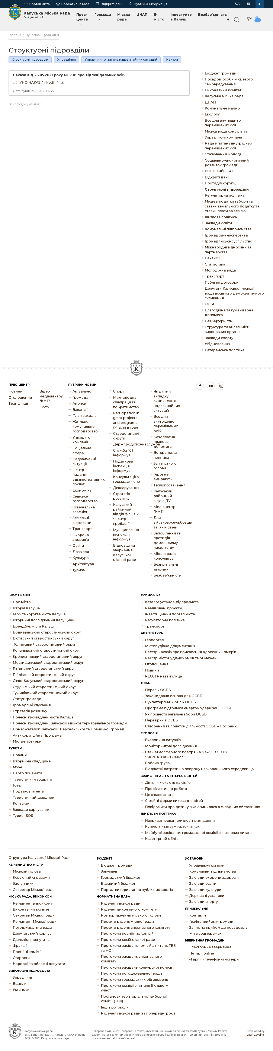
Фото (44, 407)
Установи (21, 990)
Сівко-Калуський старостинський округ (48, 681)
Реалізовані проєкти (163, 608)
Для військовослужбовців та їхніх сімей (167, 522)
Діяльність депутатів (31, 940)
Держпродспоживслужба (127, 444)
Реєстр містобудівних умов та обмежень (182, 658)
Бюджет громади (221, 73)
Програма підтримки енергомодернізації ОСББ (188, 708)
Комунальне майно (222, 108)
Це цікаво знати (159, 795)
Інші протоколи (115, 1007)
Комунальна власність (84, 509)
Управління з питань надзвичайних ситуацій (121, 59)
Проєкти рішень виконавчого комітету (135, 927)
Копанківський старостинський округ (46, 650)
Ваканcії (212, 258)
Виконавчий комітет (223, 90)
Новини (16, 391)
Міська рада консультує (226, 131)
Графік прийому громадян (213, 922)
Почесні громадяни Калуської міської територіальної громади (70, 723)
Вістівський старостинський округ (43, 638)
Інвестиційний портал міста (170, 614)
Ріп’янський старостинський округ (44, 669)
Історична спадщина (32, 761)
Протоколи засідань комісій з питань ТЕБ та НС (138, 948)
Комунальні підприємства (228, 229)
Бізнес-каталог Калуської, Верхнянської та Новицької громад (68, 729)
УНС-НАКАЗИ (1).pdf (36, 82)
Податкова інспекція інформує (123, 466)
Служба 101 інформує (123, 452)
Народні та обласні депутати (39, 964)
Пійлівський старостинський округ (44, 675)
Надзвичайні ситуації (84, 461)
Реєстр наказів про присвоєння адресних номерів (190, 652)
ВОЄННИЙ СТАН (219, 171)
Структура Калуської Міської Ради (40, 858)
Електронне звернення (210, 947)
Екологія (212, 114)
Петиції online (201, 953)
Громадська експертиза (226, 235)
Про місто (22, 602)
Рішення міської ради (121, 903)
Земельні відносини (82, 520)
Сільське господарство (85, 498)
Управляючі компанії (223, 137)
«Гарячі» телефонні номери (214, 959)
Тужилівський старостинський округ (45, 693)
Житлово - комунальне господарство (85, 426)
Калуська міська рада (224, 96)
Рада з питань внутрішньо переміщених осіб (228, 145)
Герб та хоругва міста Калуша (39, 614)
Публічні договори (222, 282)
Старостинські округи (126, 436)
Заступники (23, 884)
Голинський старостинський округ (44, 644)
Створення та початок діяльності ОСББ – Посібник (191, 726)
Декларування (126, 488)
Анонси (79, 403)
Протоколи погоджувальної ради (131, 973)
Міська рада (123, 19)
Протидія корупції (221, 183)
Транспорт (214, 276)
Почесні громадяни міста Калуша (43, 717)
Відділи (20, 984)
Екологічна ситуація (163, 740)
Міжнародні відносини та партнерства (228, 249)
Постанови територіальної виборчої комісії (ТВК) (134, 998)
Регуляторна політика (224, 195)
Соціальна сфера (82, 450)
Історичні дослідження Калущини (44, 620)
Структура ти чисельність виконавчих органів (227, 329)
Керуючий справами (31, 878)
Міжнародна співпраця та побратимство (126, 402)
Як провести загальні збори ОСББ (176, 714)
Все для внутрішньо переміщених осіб (223, 122)
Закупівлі (109, 871)
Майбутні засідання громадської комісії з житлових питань (199, 833)
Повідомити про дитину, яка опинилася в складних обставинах (202, 807)
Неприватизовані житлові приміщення (180, 821)
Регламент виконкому (33, 903)
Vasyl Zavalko (255, 1034)
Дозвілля (81, 552)
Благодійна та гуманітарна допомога (229, 312)
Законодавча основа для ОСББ (173, 696)
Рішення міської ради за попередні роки (138, 1013)
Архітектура (83, 564)
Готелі (18, 785)
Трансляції (18, 403)
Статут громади (27, 699)
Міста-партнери (27, 741)
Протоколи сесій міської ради (128, 940)
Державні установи (206, 896)
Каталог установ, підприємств (172, 602)
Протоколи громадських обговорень (134, 980)
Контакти (21, 803)
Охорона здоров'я (81, 537)
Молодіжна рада (220, 270)
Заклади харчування (31, 810)
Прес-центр (82, 19)
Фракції (20, 946)
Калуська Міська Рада (46, 15)
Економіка (82, 490)
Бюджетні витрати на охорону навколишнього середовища (199, 769)
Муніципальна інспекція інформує (126, 535)
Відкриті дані (111, 4)
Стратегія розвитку (121, 496)
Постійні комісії (27, 952)
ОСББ (210, 304)
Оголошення (20, 398)
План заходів (84, 416)
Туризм (79, 570)
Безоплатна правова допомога (164, 442)
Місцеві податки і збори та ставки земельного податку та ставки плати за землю (232, 206)
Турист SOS (23, 816)
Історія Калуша (26, 608)
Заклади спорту (219, 338)
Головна (15, 35)
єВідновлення (217, 344)
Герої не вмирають (163, 476)
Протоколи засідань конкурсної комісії (136, 967)
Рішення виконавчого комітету (129, 909)
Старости (21, 958)
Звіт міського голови (165, 465)
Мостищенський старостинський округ (48, 663)
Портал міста (39, 4)
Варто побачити (27, 773)
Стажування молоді (223, 154)
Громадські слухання (32, 705)
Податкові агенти (28, 791)
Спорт (118, 391)
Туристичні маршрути (32, 779)
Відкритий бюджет (118, 884)
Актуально (82, 391)
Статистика (215, 264)
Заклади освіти (218, 223)
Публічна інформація (150, 4)
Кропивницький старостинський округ (48, 657)
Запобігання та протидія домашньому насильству (167, 540)
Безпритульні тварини (166, 566)
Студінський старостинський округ (44, 687)
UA (237, 4)
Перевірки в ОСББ (161, 720)
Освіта (78, 546)
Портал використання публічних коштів (137, 890)
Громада (102, 17)
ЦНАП (141, 15)
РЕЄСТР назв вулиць (163, 676)
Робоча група (157, 763)
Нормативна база (75, 4)
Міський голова (27, 871)
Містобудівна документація (170, 646)
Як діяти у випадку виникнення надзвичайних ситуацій (167, 401)
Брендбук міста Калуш (33, 626)
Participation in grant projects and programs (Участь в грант (126, 420)
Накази (172, 59)
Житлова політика (221, 217)
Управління (66, 59)
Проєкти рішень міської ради (127, 922)
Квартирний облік (161, 839)
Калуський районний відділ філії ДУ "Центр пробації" (126, 514)
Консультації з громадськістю (126, 479)
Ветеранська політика (224, 350)
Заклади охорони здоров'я (214, 878)
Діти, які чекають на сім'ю (168, 783)
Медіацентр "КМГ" (165, 509)
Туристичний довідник (33, 798)
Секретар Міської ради (34, 890)
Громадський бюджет (121, 878)
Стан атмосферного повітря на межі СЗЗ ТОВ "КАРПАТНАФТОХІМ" (186, 754)
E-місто (159, 17)
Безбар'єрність (212, 15)
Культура (81, 558)
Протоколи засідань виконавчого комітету (131, 959)
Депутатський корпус (32, 933)
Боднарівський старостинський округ (47, 632)
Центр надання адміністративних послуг (86, 477)
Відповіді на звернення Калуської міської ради (124, 552)
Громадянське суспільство (228, 241)
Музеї (18, 767)
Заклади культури (205, 890)
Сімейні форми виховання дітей (174, 801)
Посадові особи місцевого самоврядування (229, 81)
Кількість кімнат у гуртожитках (172, 827)
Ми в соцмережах (205, 933)
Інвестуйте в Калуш (181, 17)
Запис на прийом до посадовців (218, 927)
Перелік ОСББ (158, 690)
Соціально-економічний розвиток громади (227, 162)
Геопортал (154, 640)
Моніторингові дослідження (171, 746)
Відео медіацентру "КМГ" (50, 396)
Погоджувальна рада (32, 927)
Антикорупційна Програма (37, 735)
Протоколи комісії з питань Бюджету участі (134, 988)
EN (249, 4)
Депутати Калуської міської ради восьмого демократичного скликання (234, 293)
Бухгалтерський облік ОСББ (170, 702)
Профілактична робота (166, 789)
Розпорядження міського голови (131, 915)
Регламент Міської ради (35, 922)
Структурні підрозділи (30, 59)
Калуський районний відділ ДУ (163, 496)
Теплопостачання (167, 485)
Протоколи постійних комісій (127, 933)
